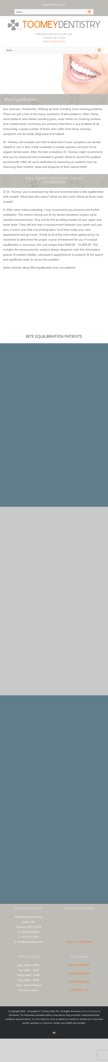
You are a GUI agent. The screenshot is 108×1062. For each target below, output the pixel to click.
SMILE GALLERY (79, 973)
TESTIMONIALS (80, 981)
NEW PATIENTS (79, 965)
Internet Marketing (91, 1011)
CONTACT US (79, 990)
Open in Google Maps (79, 941)
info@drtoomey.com (54, 4)
